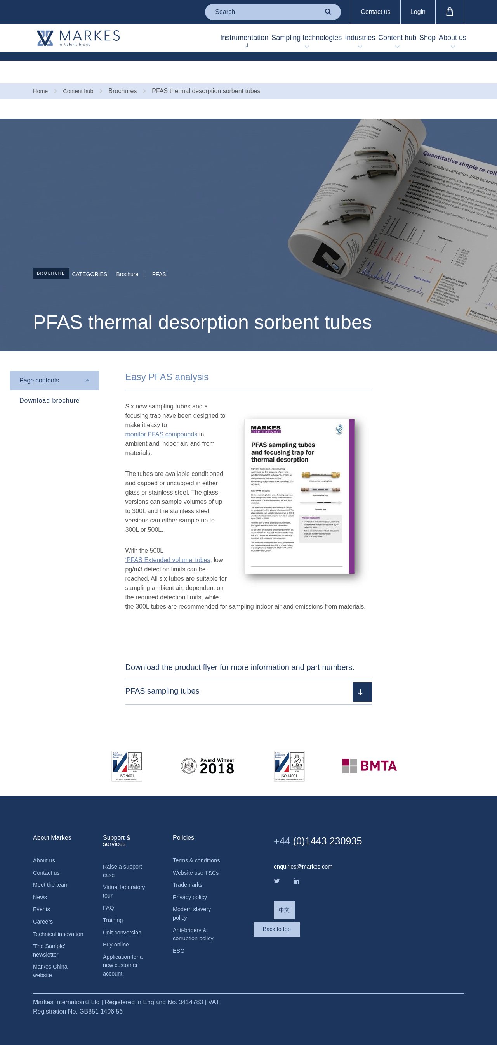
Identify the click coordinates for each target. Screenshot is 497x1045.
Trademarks (189, 884)
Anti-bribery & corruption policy (195, 938)
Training (114, 903)
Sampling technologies (250, 39)
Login (418, 12)
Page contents (39, 358)
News (41, 878)
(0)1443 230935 (326, 819)
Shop (409, 39)
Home (41, 69)
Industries (316, 39)
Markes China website (52, 968)
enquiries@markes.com (306, 845)
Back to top (304, 923)
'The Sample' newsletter (51, 945)
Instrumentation (176, 39)
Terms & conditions (187, 844)
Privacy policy (192, 897)
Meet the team (53, 865)
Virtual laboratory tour (126, 873)
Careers (44, 905)
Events (42, 892)
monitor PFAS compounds (161, 412)
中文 (285, 892)
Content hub (366, 39)
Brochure (55, 253)
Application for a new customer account (125, 952)
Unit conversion (124, 917)
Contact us (375, 12)
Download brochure (49, 378)
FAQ (109, 890)
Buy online (117, 930)
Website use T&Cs (190, 866)
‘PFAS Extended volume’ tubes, (168, 538)
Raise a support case (124, 850)
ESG (179, 955)
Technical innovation (47, 923)
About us (446, 39)
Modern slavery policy (194, 915)
